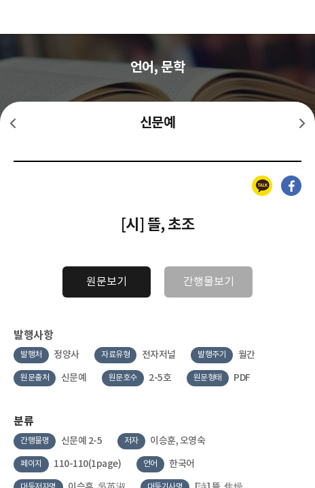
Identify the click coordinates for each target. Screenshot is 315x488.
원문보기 (106, 282)
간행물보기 (208, 282)
